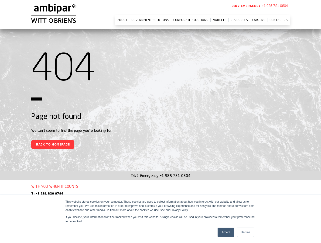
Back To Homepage (53, 144)
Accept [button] (226, 232)
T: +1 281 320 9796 (47, 193)
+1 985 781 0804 (275, 6)
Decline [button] (245, 232)
